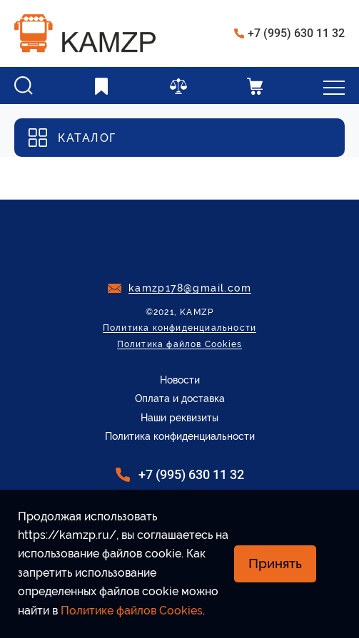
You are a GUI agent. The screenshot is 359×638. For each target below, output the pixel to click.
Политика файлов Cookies (180, 344)
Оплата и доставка (180, 398)
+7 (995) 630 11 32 (296, 33)
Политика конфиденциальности (179, 328)
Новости (180, 380)
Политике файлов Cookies (132, 610)
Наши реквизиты (179, 417)
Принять (275, 563)
